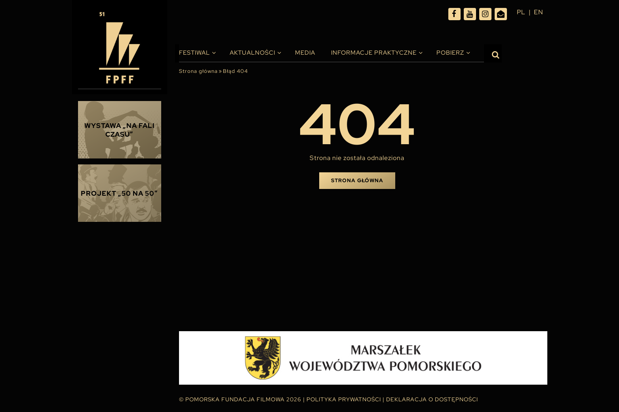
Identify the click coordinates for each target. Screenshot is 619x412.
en (538, 12)
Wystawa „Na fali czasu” (119, 130)
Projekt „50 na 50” (119, 193)
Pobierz (450, 53)
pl (521, 12)
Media (305, 53)
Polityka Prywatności (344, 399)
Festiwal (194, 53)
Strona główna (198, 71)
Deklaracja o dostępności (432, 399)
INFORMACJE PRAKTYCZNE (374, 53)
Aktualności (252, 53)
